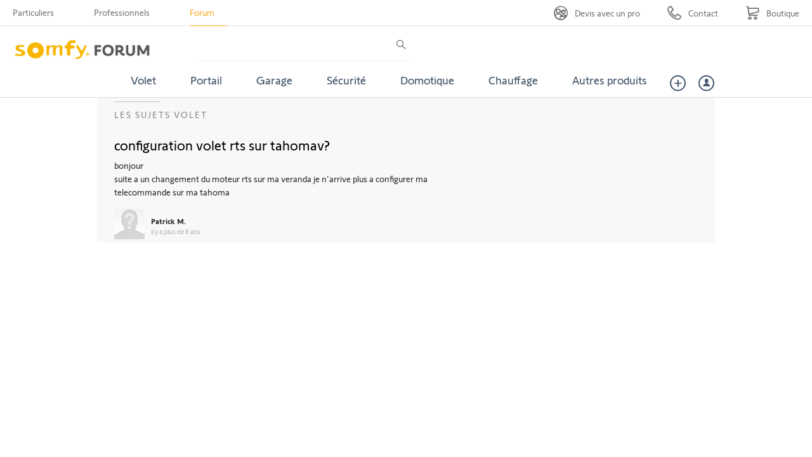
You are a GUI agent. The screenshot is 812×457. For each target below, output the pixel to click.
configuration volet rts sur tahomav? (222, 144)
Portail (206, 80)
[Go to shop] (772, 13)
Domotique (427, 80)
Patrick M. (168, 220)
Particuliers (33, 12)
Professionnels (122, 12)
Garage (274, 80)
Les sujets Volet (160, 114)
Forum (202, 12)
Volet (143, 80)
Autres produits (609, 80)
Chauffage (513, 80)
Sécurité (346, 80)
